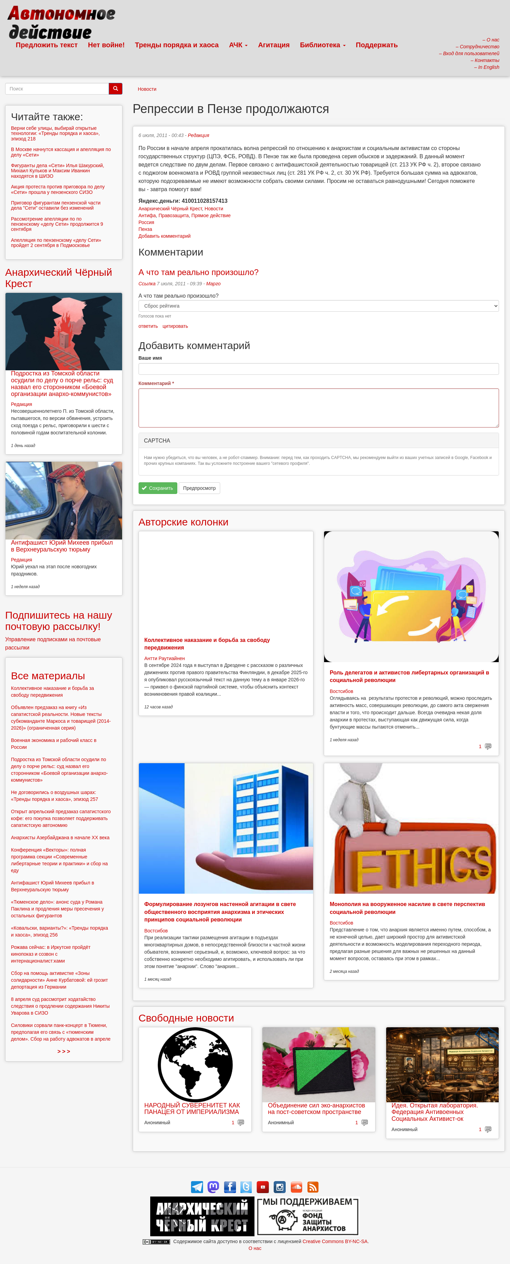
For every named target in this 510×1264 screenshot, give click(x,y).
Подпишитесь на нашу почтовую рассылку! (58, 620)
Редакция (198, 135)
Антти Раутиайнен (164, 658)
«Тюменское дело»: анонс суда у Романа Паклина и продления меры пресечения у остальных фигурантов (57, 908)
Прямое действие (211, 215)
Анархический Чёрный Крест (170, 208)
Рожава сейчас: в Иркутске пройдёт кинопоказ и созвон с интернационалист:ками (51, 954)
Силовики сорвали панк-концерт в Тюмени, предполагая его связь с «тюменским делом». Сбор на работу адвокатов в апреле (60, 1032)
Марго (213, 283)
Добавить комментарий (165, 236)
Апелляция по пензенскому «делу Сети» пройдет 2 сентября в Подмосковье (56, 242)
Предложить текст (47, 45)
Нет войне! (106, 45)
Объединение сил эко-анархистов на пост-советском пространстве (316, 1109)
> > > (63, 1051)
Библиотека (323, 45)
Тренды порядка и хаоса (177, 45)
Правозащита (173, 215)
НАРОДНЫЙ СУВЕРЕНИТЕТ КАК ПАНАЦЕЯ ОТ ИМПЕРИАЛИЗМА (192, 1109)
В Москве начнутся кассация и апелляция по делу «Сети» (61, 152)
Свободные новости (186, 1018)
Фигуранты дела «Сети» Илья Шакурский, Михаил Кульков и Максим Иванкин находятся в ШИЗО (57, 171)
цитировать (175, 326)
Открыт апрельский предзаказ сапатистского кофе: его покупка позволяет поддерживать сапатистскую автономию (61, 818)
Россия (146, 222)
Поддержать (377, 45)
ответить (148, 326)
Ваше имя (150, 358)
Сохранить (157, 488)
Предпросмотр (199, 488)
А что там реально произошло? (199, 272)
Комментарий (156, 383)
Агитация (273, 45)
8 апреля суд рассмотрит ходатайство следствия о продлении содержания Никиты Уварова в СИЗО (60, 1006)
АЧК (238, 45)
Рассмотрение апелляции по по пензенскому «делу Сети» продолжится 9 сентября (57, 224)
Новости (147, 89)
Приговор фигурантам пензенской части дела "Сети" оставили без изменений (55, 205)
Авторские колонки (183, 522)
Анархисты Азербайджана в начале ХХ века (60, 837)
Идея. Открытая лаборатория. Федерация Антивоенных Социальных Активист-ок (435, 1112)
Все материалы (48, 675)
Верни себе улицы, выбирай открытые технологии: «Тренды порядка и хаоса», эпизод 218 (55, 133)
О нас (255, 1248)
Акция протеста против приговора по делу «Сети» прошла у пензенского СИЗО (58, 189)
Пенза (145, 229)
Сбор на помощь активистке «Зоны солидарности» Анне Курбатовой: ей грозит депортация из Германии (59, 980)
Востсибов (341, 691)
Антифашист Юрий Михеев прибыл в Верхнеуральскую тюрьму (62, 546)
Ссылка (147, 283)
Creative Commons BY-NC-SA (335, 1241)
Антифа (147, 215)
